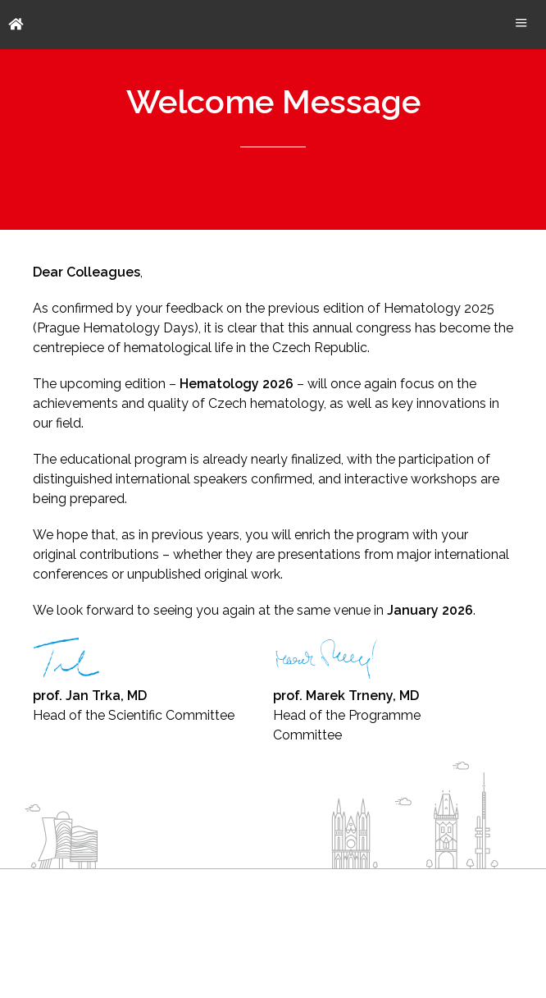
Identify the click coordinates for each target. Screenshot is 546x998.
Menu (521, 22)
